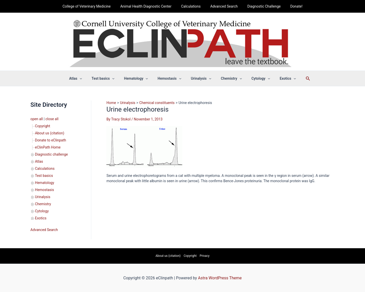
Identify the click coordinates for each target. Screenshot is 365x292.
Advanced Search (222, 6)
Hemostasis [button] (170, 78)
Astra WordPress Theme (220, 278)
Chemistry (43, 204)
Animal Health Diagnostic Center (149, 6)
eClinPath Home (48, 147)
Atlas (39, 161)
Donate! (290, 6)
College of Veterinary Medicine (93, 6)
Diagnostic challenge (51, 154)
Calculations (192, 6)
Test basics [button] (109, 78)
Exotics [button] (279, 78)
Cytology (42, 211)
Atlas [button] (84, 78)
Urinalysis (42, 197)
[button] (88, 78)
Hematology (44, 183)
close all (51, 119)
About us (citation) (49, 133)
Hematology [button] (140, 78)
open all (36, 119)
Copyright (42, 126)
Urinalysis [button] (200, 78)
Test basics (44, 176)
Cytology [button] (254, 78)
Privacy (205, 256)
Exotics (40, 218)
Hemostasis (44, 190)
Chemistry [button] (227, 78)
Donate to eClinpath (50, 140)
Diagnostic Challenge (260, 6)
